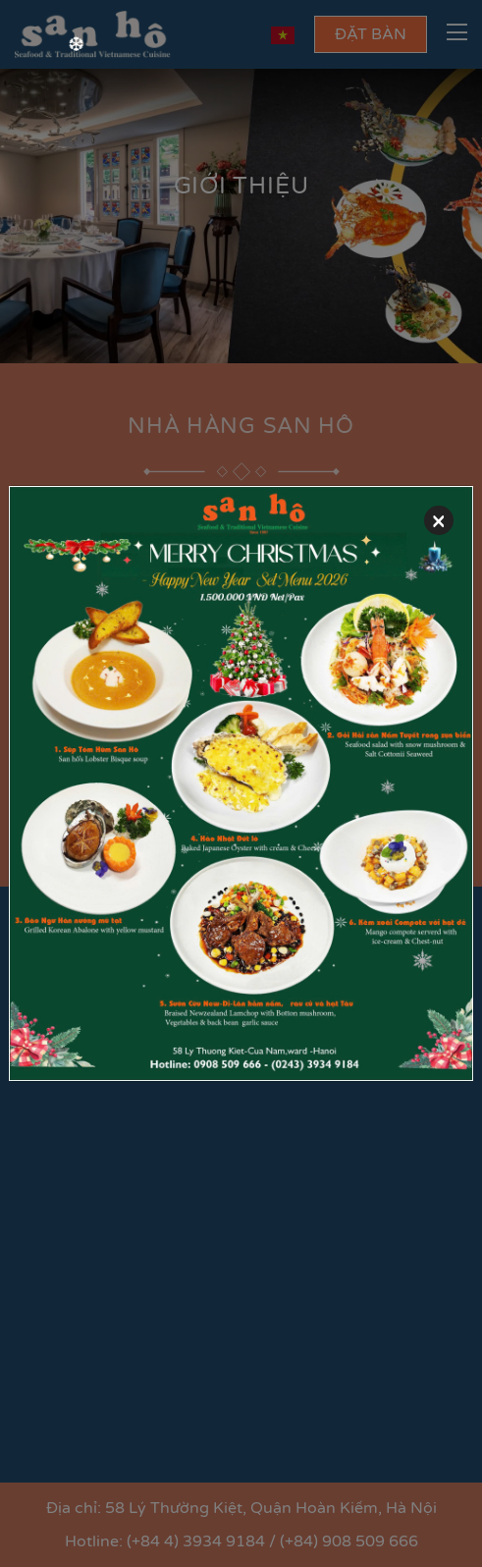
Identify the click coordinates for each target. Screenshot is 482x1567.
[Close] (439, 520)
